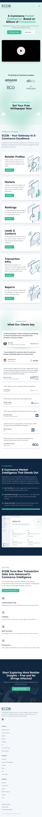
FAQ (3, 771)
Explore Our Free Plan (21, 689)
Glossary (4, 765)
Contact (3, 794)
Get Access (29, 32)
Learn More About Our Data (10, 590)
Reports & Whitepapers (7, 762)
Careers (3, 788)
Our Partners (5, 785)
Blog (3, 768)
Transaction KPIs (6, 733)
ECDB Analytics (5, 751)
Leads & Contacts (6, 748)
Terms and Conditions (7, 809)
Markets (4, 736)
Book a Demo (14, 32)
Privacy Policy (5, 807)
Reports (4, 739)
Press (3, 797)
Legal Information (6, 804)
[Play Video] (21, 51)
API (2, 745)
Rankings (4, 742)
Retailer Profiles (5, 730)
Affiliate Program (6, 791)
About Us (4, 782)
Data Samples (5, 774)
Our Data (4, 759)
